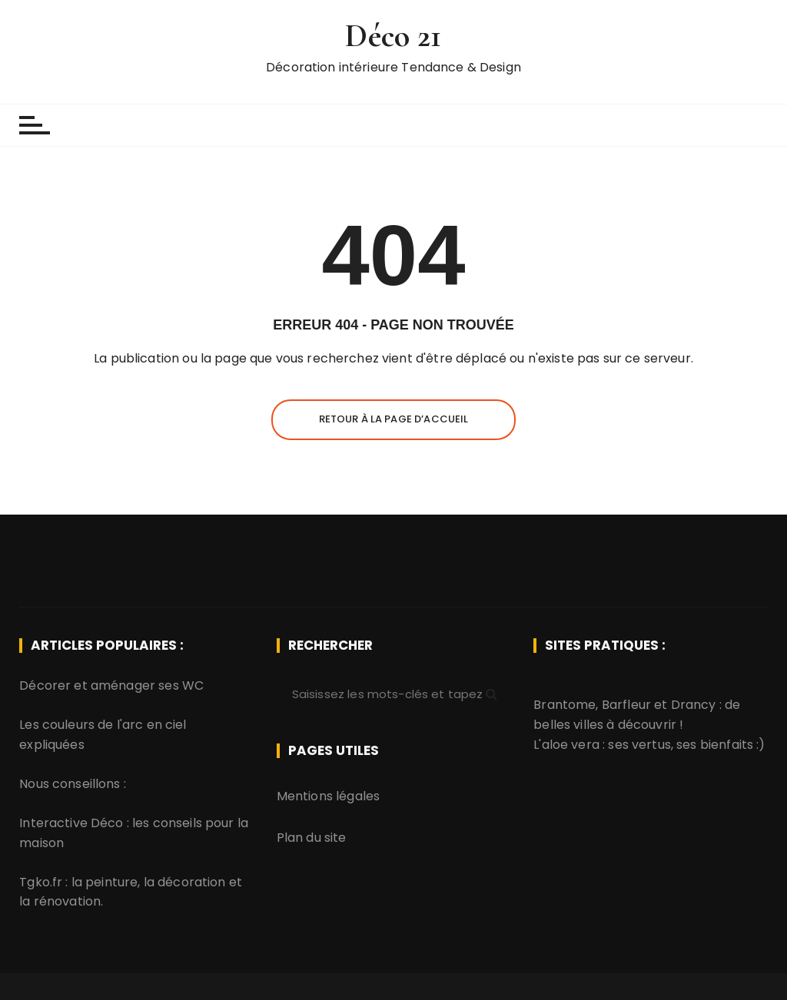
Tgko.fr (40, 882)
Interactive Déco (71, 823)
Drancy (693, 705)
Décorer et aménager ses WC (111, 685)
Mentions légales (328, 796)
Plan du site (312, 837)
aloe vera (570, 744)
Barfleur (626, 705)
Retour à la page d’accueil (394, 419)
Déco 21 (393, 35)
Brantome (564, 705)
